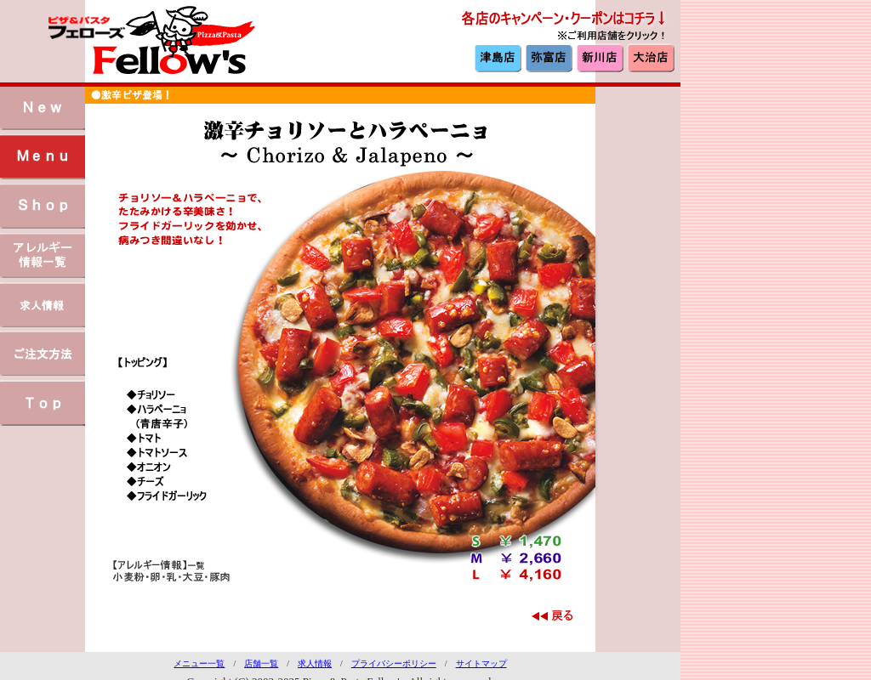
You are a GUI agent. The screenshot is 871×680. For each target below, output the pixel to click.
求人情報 (315, 663)
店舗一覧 (261, 663)
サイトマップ (481, 663)
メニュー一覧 (199, 663)
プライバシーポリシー (393, 663)
